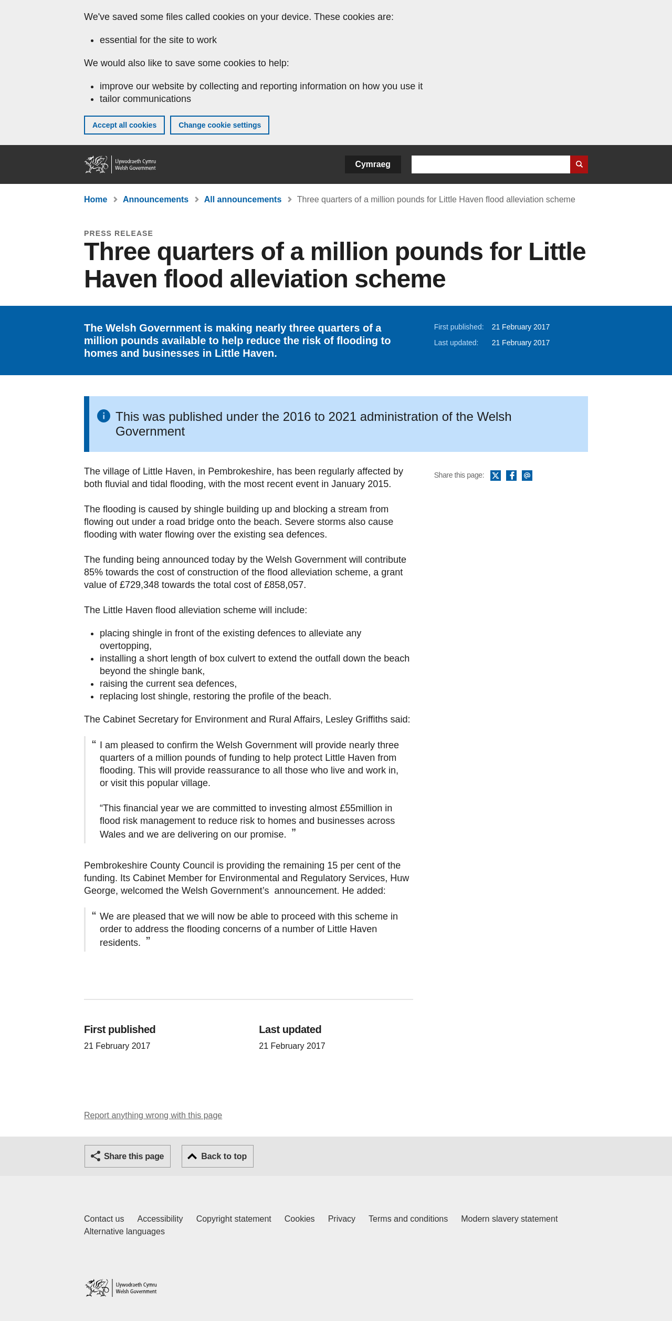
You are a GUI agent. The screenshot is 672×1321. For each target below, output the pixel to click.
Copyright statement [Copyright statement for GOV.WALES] (233, 1218)
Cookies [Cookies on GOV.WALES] (300, 1218)
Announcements (155, 199)
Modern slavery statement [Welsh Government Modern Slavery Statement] (509, 1218)
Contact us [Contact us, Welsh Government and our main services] (104, 1218)
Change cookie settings (219, 125)
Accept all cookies (124, 125)
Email (527, 476)
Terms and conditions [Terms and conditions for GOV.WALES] (408, 1218)
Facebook (511, 476)
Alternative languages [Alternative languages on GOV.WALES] (124, 1231)
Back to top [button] (224, 1156)
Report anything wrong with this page (153, 1115)
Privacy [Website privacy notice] (341, 1218)
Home (95, 199)
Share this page (134, 1156)
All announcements (243, 199)
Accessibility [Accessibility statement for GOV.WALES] (160, 1218)
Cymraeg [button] (373, 164)
